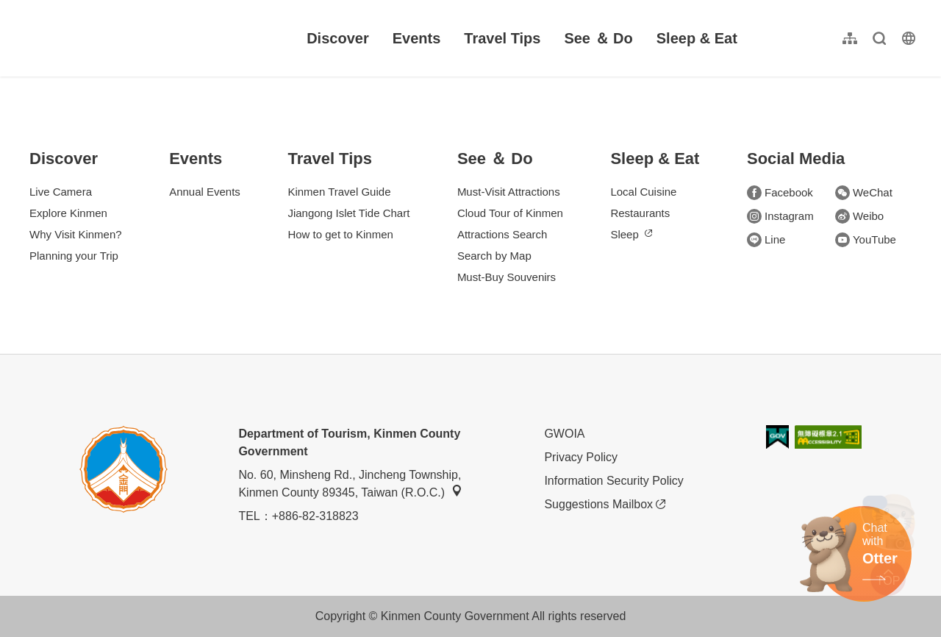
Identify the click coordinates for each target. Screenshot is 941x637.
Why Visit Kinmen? (75, 234)
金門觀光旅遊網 (113, 38)
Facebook (780, 192)
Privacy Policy (581, 457)
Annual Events (204, 191)
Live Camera (60, 191)
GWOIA (564, 433)
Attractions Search (502, 234)
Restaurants (640, 213)
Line (766, 239)
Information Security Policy (613, 480)
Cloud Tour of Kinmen (510, 213)
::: (22, 8)
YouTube (865, 239)
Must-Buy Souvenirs (506, 277)
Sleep (630, 234)
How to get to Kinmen (340, 234)
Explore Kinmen (68, 213)
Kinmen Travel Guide (338, 191)
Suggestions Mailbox (604, 504)
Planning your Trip (73, 255)
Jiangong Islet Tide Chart (348, 213)
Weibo (859, 216)
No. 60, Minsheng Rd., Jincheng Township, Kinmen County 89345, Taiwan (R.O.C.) (350, 484)
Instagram (780, 216)
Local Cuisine (643, 191)
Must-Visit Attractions (508, 191)
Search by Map (494, 255)
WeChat (863, 192)
